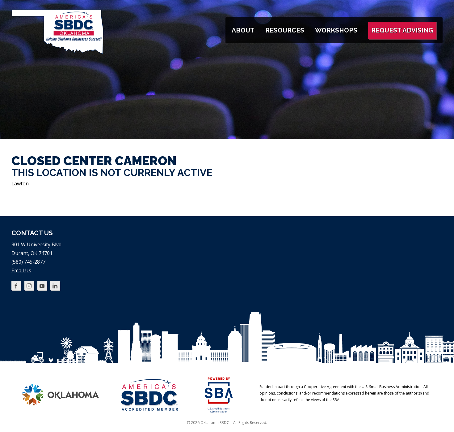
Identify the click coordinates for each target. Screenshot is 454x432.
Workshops (336, 30)
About (243, 30)
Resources (284, 30)
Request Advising (402, 30)
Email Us (21, 270)
